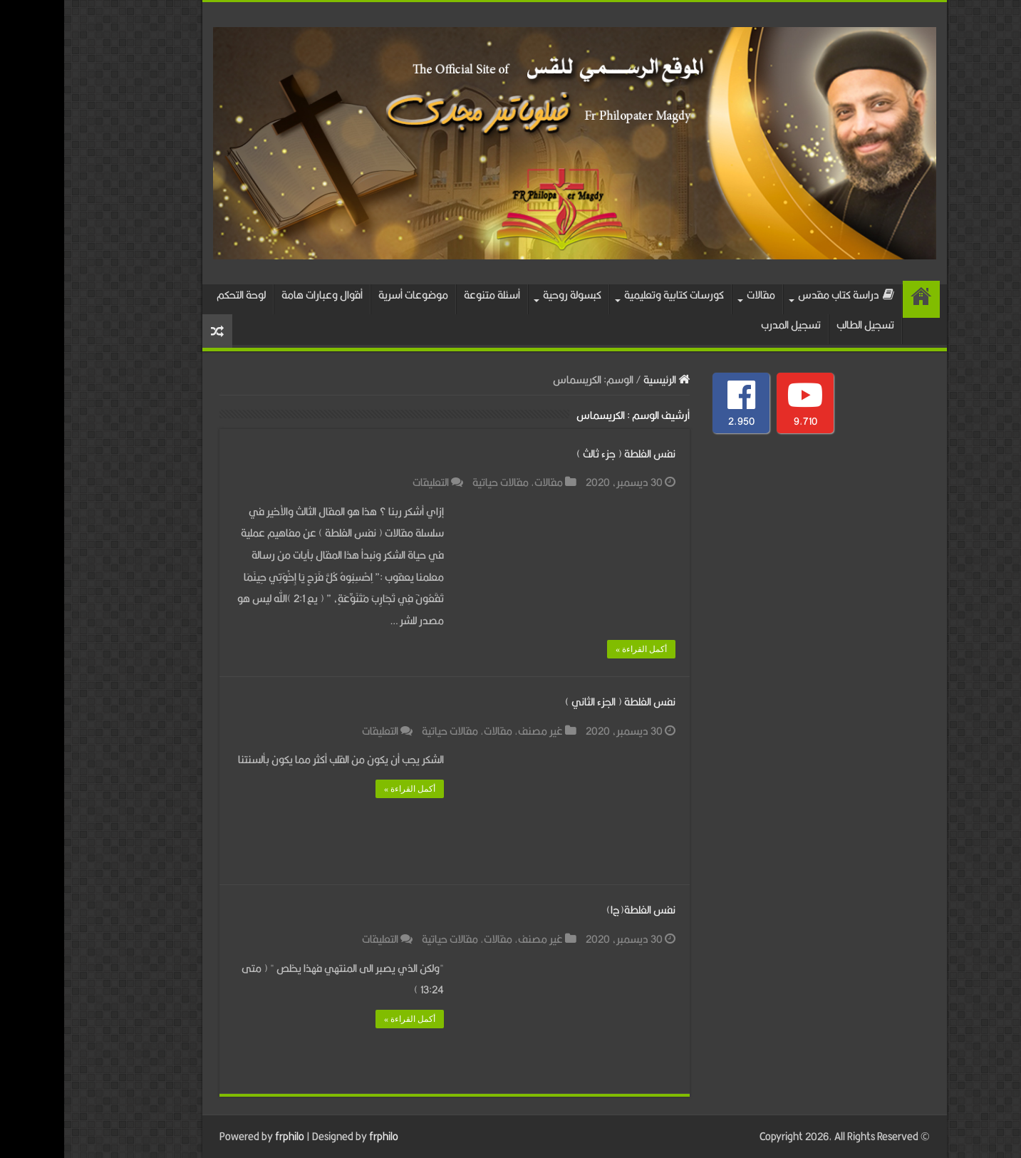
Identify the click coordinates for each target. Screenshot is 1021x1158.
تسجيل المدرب (727, 324)
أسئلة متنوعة (428, 294)
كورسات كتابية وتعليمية (610, 294)
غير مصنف (476, 730)
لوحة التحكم (177, 294)
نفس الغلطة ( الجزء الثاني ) (556, 701)
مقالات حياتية (436, 482)
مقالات (697, 294)
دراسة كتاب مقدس (782, 294)
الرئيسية (857, 299)
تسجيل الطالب (801, 324)
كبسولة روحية (508, 294)
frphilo (225, 1136)
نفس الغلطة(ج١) (576, 909)
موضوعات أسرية (349, 294)
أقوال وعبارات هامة (258, 294)
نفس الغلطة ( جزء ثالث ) (561, 453)
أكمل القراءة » (577, 649)
